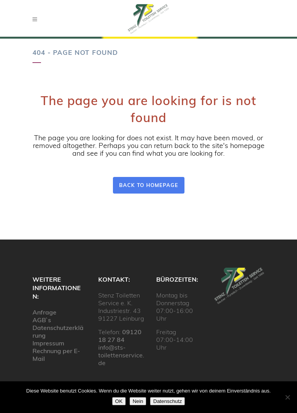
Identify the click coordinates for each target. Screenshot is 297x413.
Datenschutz (167, 401)
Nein (138, 401)
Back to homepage (148, 185)
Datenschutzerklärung (58, 331)
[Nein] (287, 397)
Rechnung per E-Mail (56, 354)
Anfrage (44, 312)
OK (119, 401)
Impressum (48, 343)
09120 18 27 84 (120, 335)
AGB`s (41, 320)
